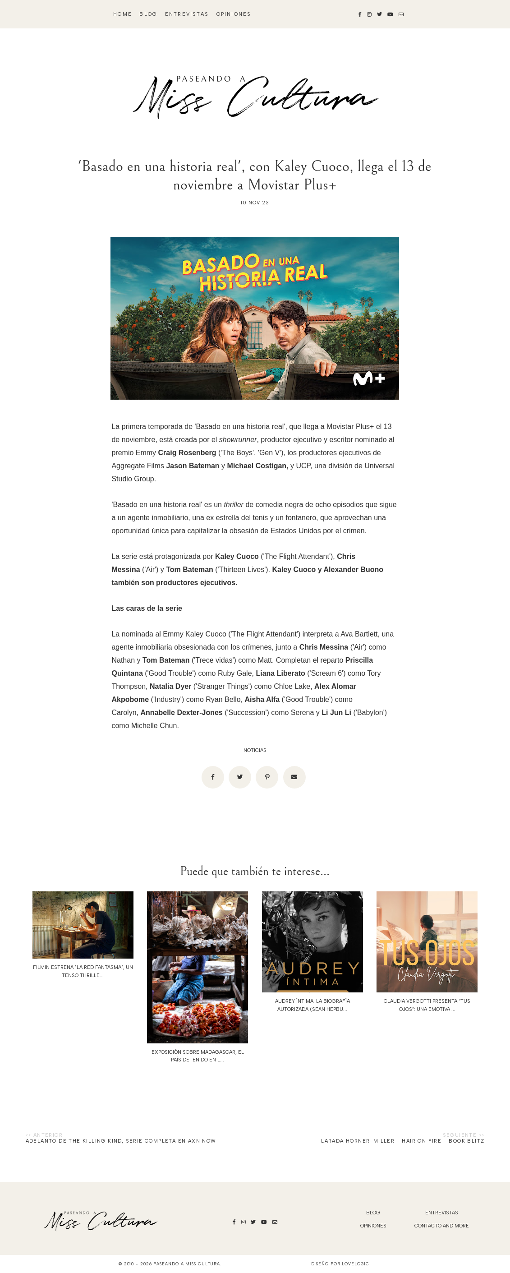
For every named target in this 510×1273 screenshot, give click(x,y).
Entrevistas (187, 14)
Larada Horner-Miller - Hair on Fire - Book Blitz (402, 1141)
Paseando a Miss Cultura (186, 1263)
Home (122, 14)
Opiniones (234, 14)
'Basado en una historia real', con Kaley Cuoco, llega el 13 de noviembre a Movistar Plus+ (255, 175)
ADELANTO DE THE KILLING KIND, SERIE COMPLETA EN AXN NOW (121, 1141)
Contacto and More (441, 1226)
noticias (255, 750)
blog (148, 14)
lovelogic (355, 1263)
